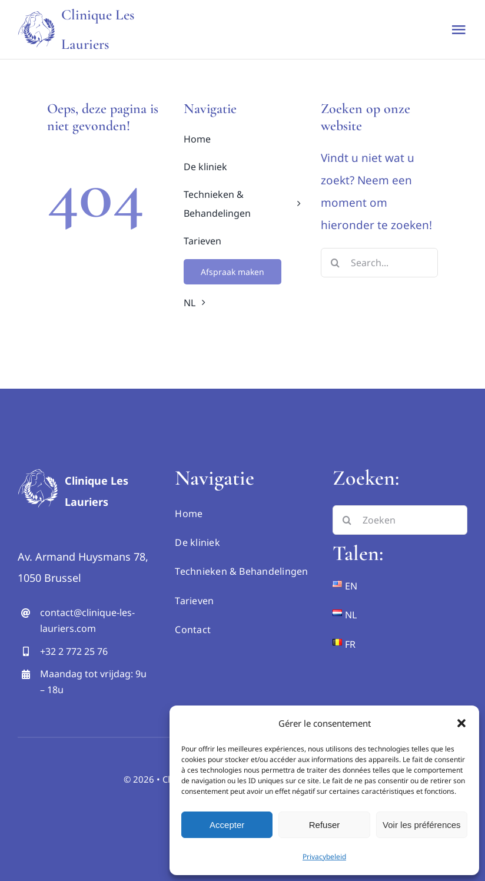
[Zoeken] (400, 520)
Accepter (227, 825)
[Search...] (379, 262)
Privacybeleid (324, 857)
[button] (461, 723)
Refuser (324, 825)
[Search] (335, 262)
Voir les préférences (422, 825)
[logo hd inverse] (38, 470)
